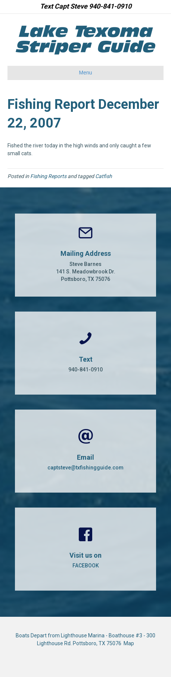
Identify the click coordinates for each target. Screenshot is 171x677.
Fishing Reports (48, 176)
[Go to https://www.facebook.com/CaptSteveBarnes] (85, 549)
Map (129, 643)
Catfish (103, 176)
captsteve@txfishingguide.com (85, 468)
